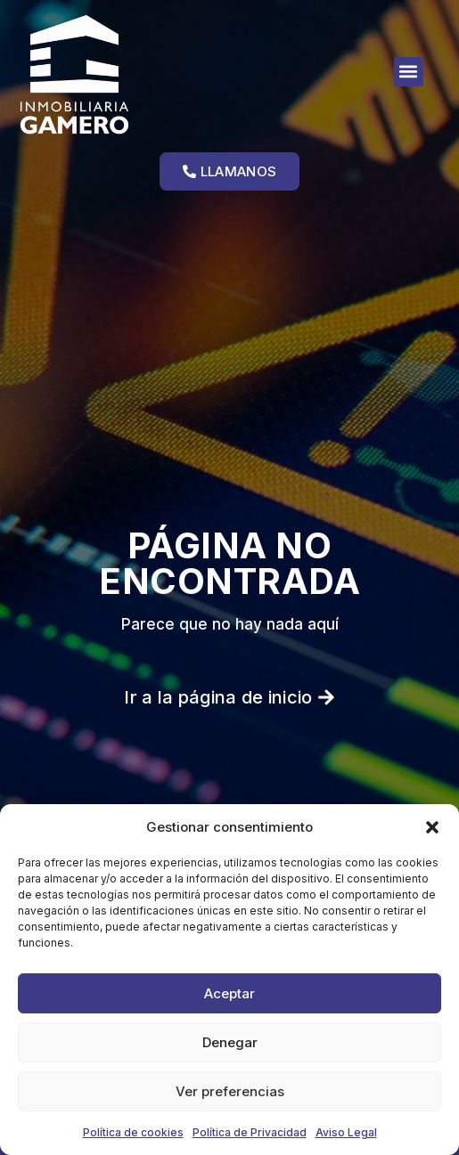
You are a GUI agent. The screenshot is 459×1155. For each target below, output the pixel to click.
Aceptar (229, 993)
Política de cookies (133, 1132)
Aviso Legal (346, 1132)
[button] (432, 827)
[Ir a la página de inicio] (111, 74)
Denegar (230, 1042)
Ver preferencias (230, 1091)
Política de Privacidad (250, 1132)
